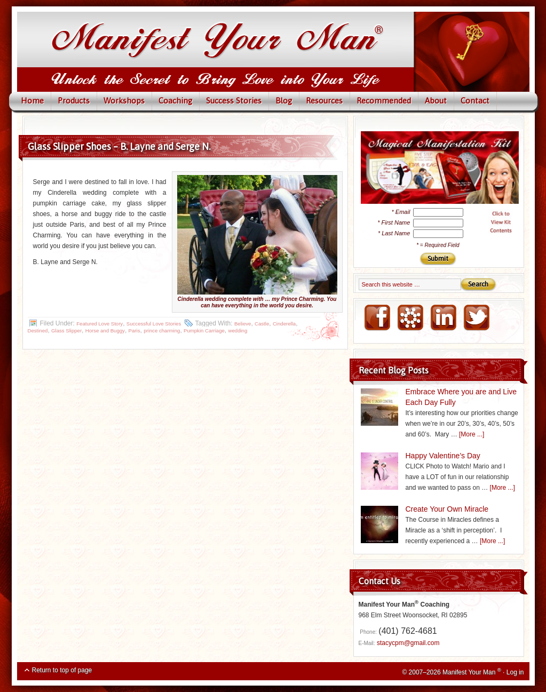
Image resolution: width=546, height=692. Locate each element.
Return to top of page (62, 670)
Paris (134, 330)
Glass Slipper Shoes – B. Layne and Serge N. (119, 146)
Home (32, 100)
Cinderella (284, 324)
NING (410, 318)
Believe (242, 324)
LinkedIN (443, 318)
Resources (324, 100)
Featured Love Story (99, 324)
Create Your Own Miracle (447, 509)
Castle (262, 324)
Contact (475, 100)
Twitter (476, 318)
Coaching (175, 100)
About (436, 100)
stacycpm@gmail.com (408, 643)
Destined (38, 330)
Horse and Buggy (105, 330)
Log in (515, 672)
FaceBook (376, 318)
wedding (238, 330)
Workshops (124, 100)
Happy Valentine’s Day (443, 455)
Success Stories (234, 100)
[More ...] (471, 434)
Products (74, 100)
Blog (283, 100)
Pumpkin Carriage (204, 330)
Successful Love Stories (153, 324)
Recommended (384, 100)
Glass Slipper (66, 330)
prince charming (162, 330)
